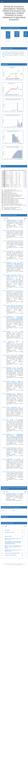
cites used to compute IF (7, 53)
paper (7, 238)
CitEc (2, 1)
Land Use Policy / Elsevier (9, 532)
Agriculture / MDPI (8, 536)
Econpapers (15, 237)
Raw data (4, 52)
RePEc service (7, 563)
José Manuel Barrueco (19, 564)
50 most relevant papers (19, 52)
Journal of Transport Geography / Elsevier (12, 553)
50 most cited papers (10, 52)
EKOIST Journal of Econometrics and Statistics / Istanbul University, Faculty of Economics (13, 546)
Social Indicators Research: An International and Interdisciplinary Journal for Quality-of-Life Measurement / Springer (13, 542)
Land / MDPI (7, 530)
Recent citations (15, 53)
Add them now (12, 55)
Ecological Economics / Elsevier (10, 555)
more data (7, 54)
